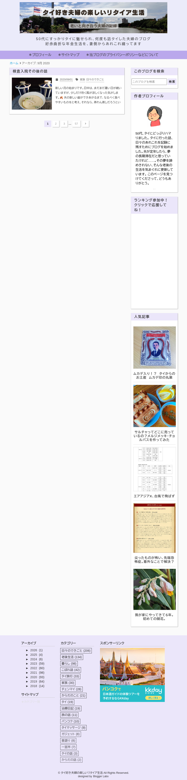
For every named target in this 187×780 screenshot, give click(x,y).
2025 (34, 654)
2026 (34, 650)
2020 (34, 677)
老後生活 (72, 657)
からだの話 (71, 759)
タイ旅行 (70, 676)
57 (76, 123)
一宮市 (68, 747)
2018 (34, 686)
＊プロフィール (40, 55)
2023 (34, 663)
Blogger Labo (100, 776)
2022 (34, 668)
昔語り (68, 740)
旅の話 (69, 715)
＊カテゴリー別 (30, 701)
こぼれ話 (71, 670)
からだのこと (73, 695)
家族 (68, 682)
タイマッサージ (73, 727)
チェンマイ (71, 689)
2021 (34, 672)
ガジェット (71, 734)
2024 (34, 659)
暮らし (69, 663)
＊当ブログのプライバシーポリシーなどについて (122, 55)
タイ (67, 702)
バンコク (70, 721)
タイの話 (70, 753)
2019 (34, 681)
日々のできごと (76, 650)
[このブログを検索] (149, 81)
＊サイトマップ (68, 55)
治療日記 (71, 708)
